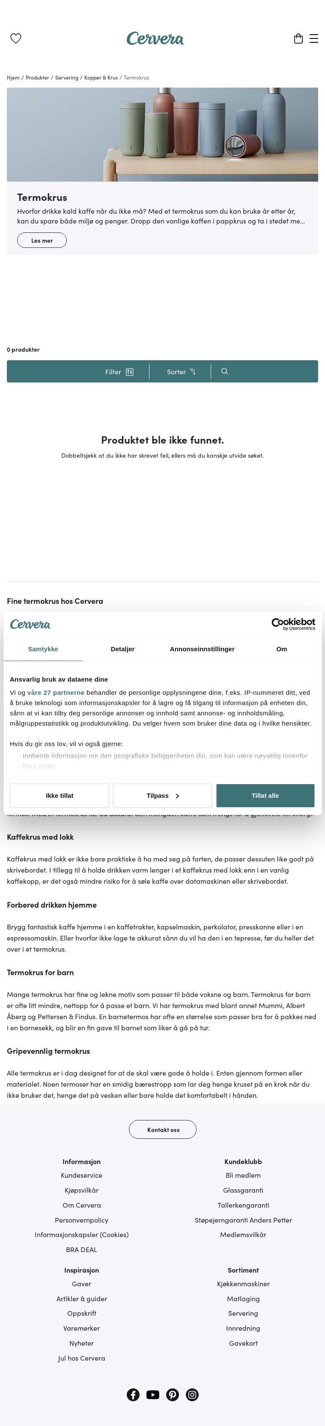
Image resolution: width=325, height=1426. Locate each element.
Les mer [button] (42, 240)
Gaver (81, 1283)
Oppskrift (81, 1312)
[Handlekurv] (298, 38)
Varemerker (81, 1327)
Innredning (243, 1327)
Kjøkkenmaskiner (243, 1283)
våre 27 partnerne (56, 692)
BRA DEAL (81, 1249)
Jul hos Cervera (81, 1357)
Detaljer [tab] (123, 649)
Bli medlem (243, 1174)
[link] (15, 38)
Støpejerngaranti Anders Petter (243, 1219)
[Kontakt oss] (163, 1129)
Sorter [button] (182, 371)
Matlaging (243, 1298)
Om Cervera (82, 1204)
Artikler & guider (82, 1298)
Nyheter (81, 1342)
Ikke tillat (59, 795)
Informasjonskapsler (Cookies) (82, 1234)
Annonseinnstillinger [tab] (202, 649)
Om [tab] (282, 649)
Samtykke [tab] (43, 649)
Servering (243, 1312)
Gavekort (243, 1342)
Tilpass (163, 795)
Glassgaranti (243, 1189)
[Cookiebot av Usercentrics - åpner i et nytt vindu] (277, 624)
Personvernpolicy (81, 1219)
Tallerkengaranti (243, 1204)
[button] (119, 371)
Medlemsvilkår (243, 1234)
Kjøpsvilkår (81, 1189)
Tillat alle (265, 795)
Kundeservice (81, 1174)
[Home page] (155, 42)
